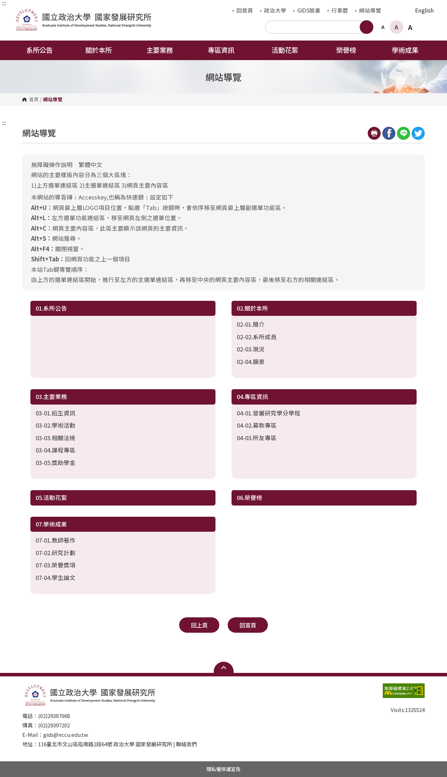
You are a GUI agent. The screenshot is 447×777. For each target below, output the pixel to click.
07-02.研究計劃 (55, 553)
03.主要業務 (51, 396)
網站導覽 (368, 10)
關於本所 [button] (103, 50)
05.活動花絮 (51, 497)
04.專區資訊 (252, 396)
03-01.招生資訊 (55, 413)
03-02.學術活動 (55, 425)
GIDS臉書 (307, 10)
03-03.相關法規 (55, 438)
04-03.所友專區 (257, 438)
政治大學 (273, 10)
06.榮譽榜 (249, 497)
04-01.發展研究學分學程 (268, 413)
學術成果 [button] (409, 50)
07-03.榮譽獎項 (55, 565)
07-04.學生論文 (55, 577)
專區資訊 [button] (225, 50)
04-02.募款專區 (257, 425)
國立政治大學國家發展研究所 (20, 13)
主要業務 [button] (164, 50)
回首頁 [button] (248, 625)
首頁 (34, 99)
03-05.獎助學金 (55, 462)
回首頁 (243, 10)
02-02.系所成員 (257, 337)
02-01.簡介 (251, 324)
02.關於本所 (252, 308)
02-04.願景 (251, 361)
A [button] (382, 26)
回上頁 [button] (199, 625)
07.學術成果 (51, 524)
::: (4, 3)
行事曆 (338, 10)
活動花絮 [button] (285, 50)
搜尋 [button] (366, 27)
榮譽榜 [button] (346, 50)
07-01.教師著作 (55, 540)
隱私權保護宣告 (223, 768)
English (424, 10)
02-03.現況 (251, 349)
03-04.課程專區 (55, 450)
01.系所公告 (51, 308)
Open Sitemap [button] (224, 667)
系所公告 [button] (39, 50)
